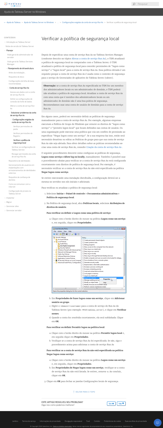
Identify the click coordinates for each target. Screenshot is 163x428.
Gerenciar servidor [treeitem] (14, 210)
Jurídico (15, 421)
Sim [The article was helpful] (111, 404)
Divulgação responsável (73, 421)
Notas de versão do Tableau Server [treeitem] (20, 46)
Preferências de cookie (112, 421)
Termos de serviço (29, 421)
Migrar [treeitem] (9, 202)
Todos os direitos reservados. (62, 426)
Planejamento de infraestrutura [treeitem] (20, 68)
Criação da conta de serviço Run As (103, 147)
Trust (88, 421)
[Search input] (148, 4)
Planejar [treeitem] (9, 51)
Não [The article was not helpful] (121, 404)
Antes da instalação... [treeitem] (17, 73)
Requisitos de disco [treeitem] (16, 77)
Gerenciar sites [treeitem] (12, 206)
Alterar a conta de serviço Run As (88, 58)
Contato (97, 421)
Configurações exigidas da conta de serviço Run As (83, 22)
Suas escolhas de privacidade (136, 421)
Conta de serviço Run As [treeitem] (19, 88)
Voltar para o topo (84, 392)
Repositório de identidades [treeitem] (19, 161)
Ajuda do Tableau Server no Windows (39, 22)
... (58, 22)
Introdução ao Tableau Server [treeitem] (18, 42)
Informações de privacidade (50, 421)
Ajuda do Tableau (12, 22)
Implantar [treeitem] (10, 198)
